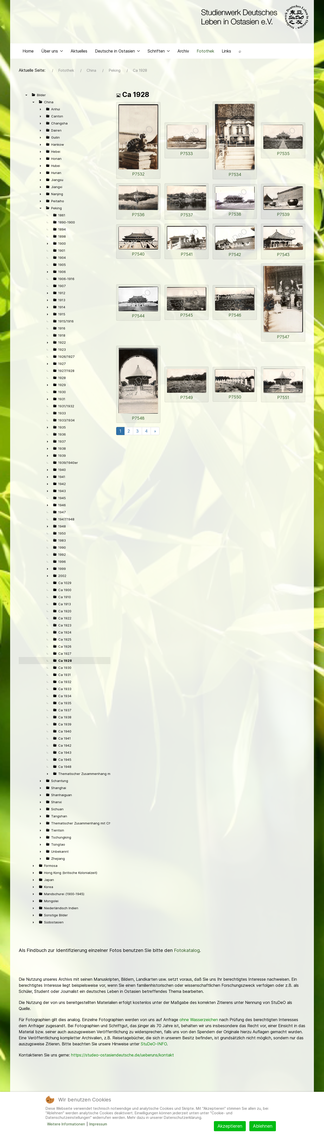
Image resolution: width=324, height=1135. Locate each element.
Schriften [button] (159, 52)
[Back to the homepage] (254, 17)
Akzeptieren (229, 1126)
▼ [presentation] (26, 96)
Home (28, 52)
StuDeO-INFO (154, 1045)
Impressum (98, 1124)
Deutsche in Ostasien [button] (117, 52)
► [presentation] (40, 110)
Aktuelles (79, 52)
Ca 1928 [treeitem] (65, 662)
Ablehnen (262, 1126)
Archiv (183, 52)
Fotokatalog (187, 951)
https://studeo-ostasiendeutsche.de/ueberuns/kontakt (122, 1056)
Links (226, 52)
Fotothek (205, 52)
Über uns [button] (52, 52)
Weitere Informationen (66, 1124)
